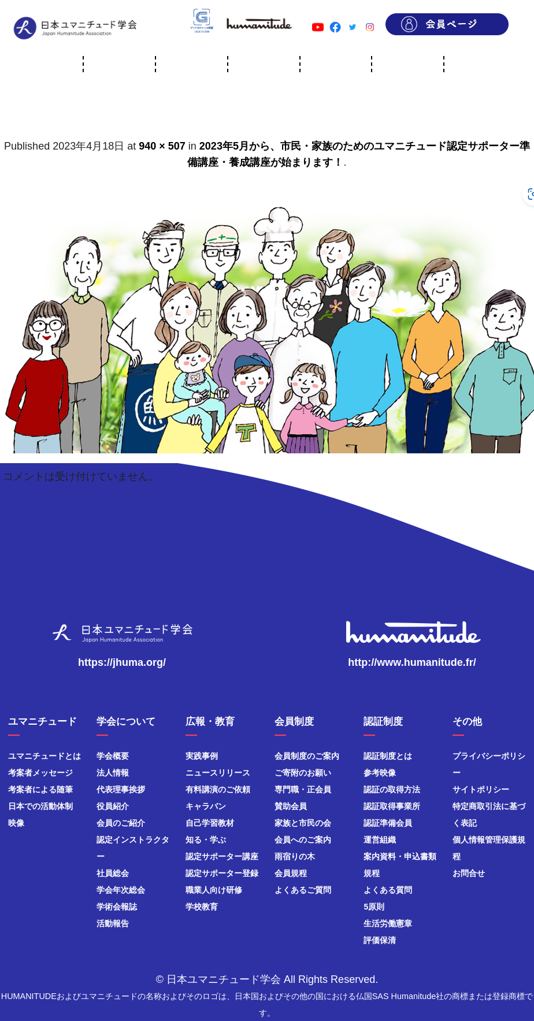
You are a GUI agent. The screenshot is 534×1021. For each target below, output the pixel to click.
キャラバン (206, 806)
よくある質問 (388, 890)
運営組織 (380, 839)
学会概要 (113, 756)
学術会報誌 (117, 906)
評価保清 (380, 940)
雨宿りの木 (295, 856)
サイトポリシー (481, 789)
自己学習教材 (210, 823)
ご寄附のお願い (303, 772)
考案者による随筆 (40, 789)
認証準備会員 (388, 823)
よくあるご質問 (303, 890)
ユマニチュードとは (44, 756)
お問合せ (469, 873)
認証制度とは (388, 756)
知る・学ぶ (206, 839)
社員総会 (113, 873)
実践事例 (202, 756)
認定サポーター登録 (222, 873)
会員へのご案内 (303, 839)
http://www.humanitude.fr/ (412, 662)
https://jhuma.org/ (122, 662)
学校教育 (202, 906)
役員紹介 (113, 806)
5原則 (374, 906)
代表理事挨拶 (121, 789)
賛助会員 (291, 806)
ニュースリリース (218, 772)
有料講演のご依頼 (218, 789)
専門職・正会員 (303, 789)
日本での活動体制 (40, 806)
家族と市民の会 (303, 823)
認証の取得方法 (392, 789)
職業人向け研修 (214, 890)
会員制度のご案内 (307, 756)
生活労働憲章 (388, 923)
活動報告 (113, 923)
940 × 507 (162, 146)
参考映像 (380, 772)
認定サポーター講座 (222, 856)
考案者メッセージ (40, 772)
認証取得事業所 (392, 806)
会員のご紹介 (121, 823)
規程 (372, 873)
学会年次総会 (121, 890)
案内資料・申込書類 (400, 856)
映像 (16, 823)
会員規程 (291, 873)
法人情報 (113, 772)
